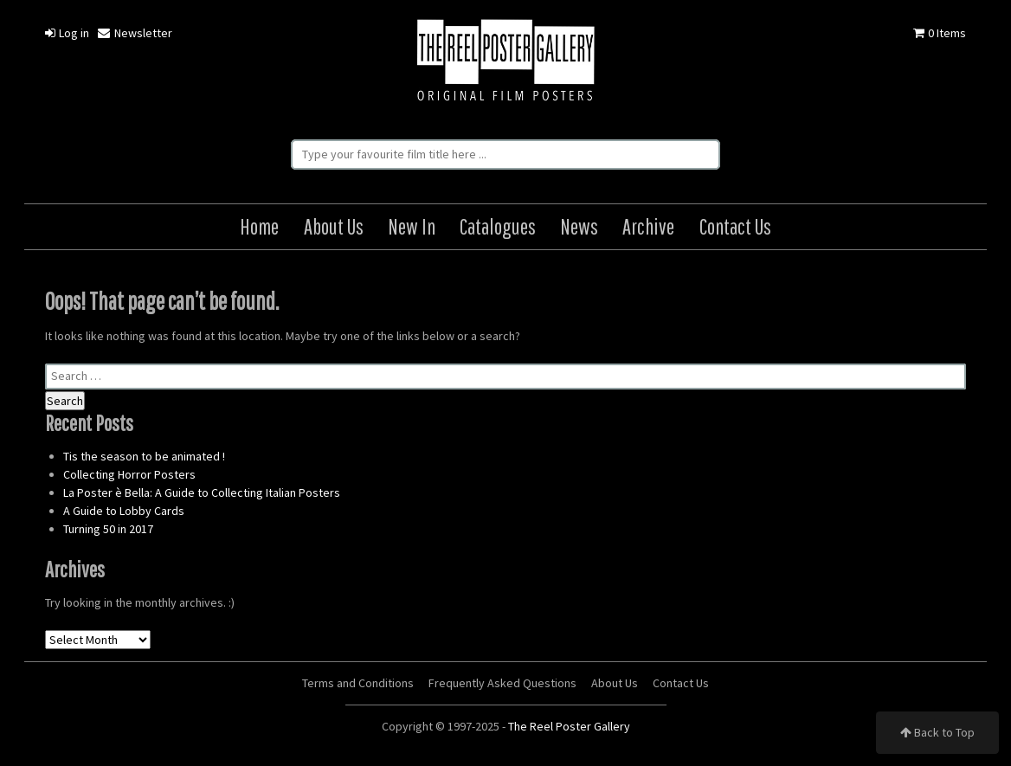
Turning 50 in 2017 (108, 529)
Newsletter (134, 33)
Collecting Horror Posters (129, 474)
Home (259, 226)
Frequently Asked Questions (502, 683)
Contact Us (735, 226)
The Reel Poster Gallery (505, 62)
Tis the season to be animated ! (144, 456)
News (579, 226)
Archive (648, 226)
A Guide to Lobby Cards (123, 510)
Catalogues (498, 226)
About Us (334, 226)
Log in (67, 33)
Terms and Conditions (358, 683)
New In (411, 226)
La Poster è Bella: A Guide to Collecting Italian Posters (201, 492)
